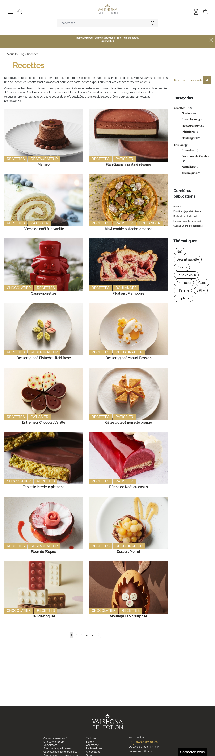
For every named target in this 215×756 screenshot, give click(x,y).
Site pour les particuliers (57, 748)
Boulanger (149, 223)
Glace (202, 282)
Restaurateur (44, 159)
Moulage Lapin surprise (128, 616)
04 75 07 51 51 (143, 742)
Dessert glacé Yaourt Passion (128, 358)
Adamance (92, 745)
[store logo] (107, 9)
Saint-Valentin (186, 275)
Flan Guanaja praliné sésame (128, 164)
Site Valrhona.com (53, 741)
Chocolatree (93, 751)
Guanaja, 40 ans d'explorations (188, 226)
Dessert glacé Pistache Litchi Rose (44, 358)
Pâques (182, 267)
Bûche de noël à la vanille (43, 229)
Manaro (44, 164)
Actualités (188, 166)
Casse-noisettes (43, 293)
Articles (178, 145)
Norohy (90, 741)
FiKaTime (183, 290)
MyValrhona (50, 745)
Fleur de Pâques (43, 552)
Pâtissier (124, 159)
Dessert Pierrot (128, 552)
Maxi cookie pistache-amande (128, 229)
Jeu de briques (43, 616)
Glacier (186, 113)
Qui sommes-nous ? (55, 738)
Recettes (16, 159)
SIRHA (201, 290)
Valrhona (91, 738)
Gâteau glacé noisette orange (128, 422)
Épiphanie (183, 298)
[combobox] (107, 23)
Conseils (187, 150)
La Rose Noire (94, 748)
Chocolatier (19, 288)
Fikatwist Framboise (128, 293)
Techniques (189, 173)
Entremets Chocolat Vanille (43, 422)
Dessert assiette (188, 259)
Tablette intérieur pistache (43, 487)
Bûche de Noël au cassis (128, 487)
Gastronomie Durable (195, 156)
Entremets (184, 282)
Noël (180, 251)
